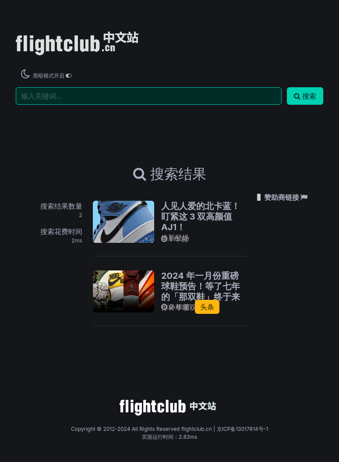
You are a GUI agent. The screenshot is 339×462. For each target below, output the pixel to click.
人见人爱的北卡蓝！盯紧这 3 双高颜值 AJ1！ (200, 216)
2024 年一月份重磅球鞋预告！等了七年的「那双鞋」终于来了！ (200, 291)
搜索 (305, 96)
